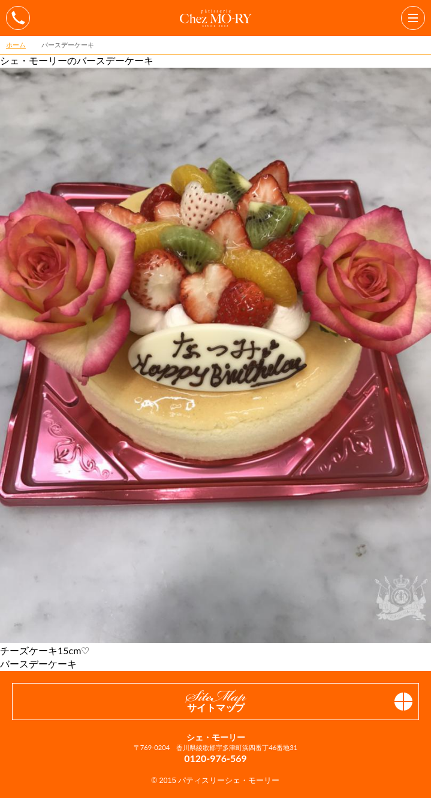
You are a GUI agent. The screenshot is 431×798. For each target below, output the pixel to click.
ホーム (16, 45)
